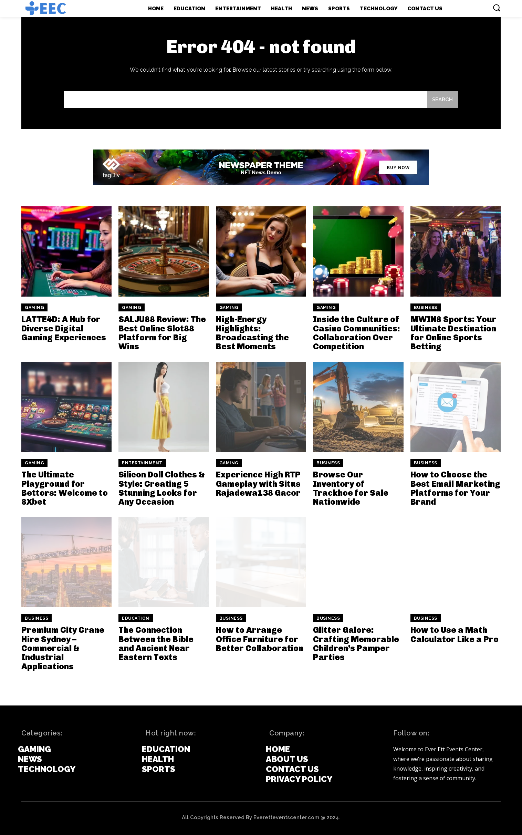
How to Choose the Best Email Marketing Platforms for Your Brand (455, 488)
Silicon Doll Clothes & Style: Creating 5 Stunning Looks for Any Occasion (161, 488)
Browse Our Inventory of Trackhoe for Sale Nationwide (350, 488)
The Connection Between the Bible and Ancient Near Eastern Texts (156, 643)
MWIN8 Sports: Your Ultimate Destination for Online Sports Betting (453, 332)
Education (135, 618)
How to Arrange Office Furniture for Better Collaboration (259, 639)
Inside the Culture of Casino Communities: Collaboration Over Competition (356, 332)
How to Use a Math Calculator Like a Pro (454, 634)
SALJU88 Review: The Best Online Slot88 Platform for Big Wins (162, 332)
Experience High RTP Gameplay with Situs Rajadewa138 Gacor (258, 484)
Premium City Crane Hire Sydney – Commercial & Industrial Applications (62, 648)
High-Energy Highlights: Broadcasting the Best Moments (252, 332)
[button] (496, 7)
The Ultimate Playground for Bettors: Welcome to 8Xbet (64, 488)
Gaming (34, 307)
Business (425, 307)
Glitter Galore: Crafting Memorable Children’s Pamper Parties (356, 643)
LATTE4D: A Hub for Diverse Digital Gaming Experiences (63, 328)
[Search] (442, 99)
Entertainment (142, 463)
